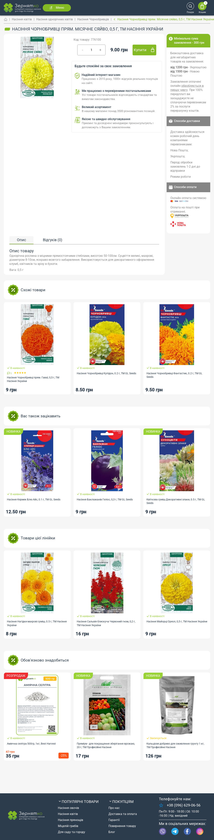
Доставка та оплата (123, 814)
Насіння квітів (22, 19)
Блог (112, 832)
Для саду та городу (71, 832)
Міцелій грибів (68, 826)
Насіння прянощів (70, 820)
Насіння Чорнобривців (93, 19)
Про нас (114, 808)
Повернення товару (122, 826)
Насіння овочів (68, 808)
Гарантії (114, 820)
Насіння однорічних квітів (54, 19)
